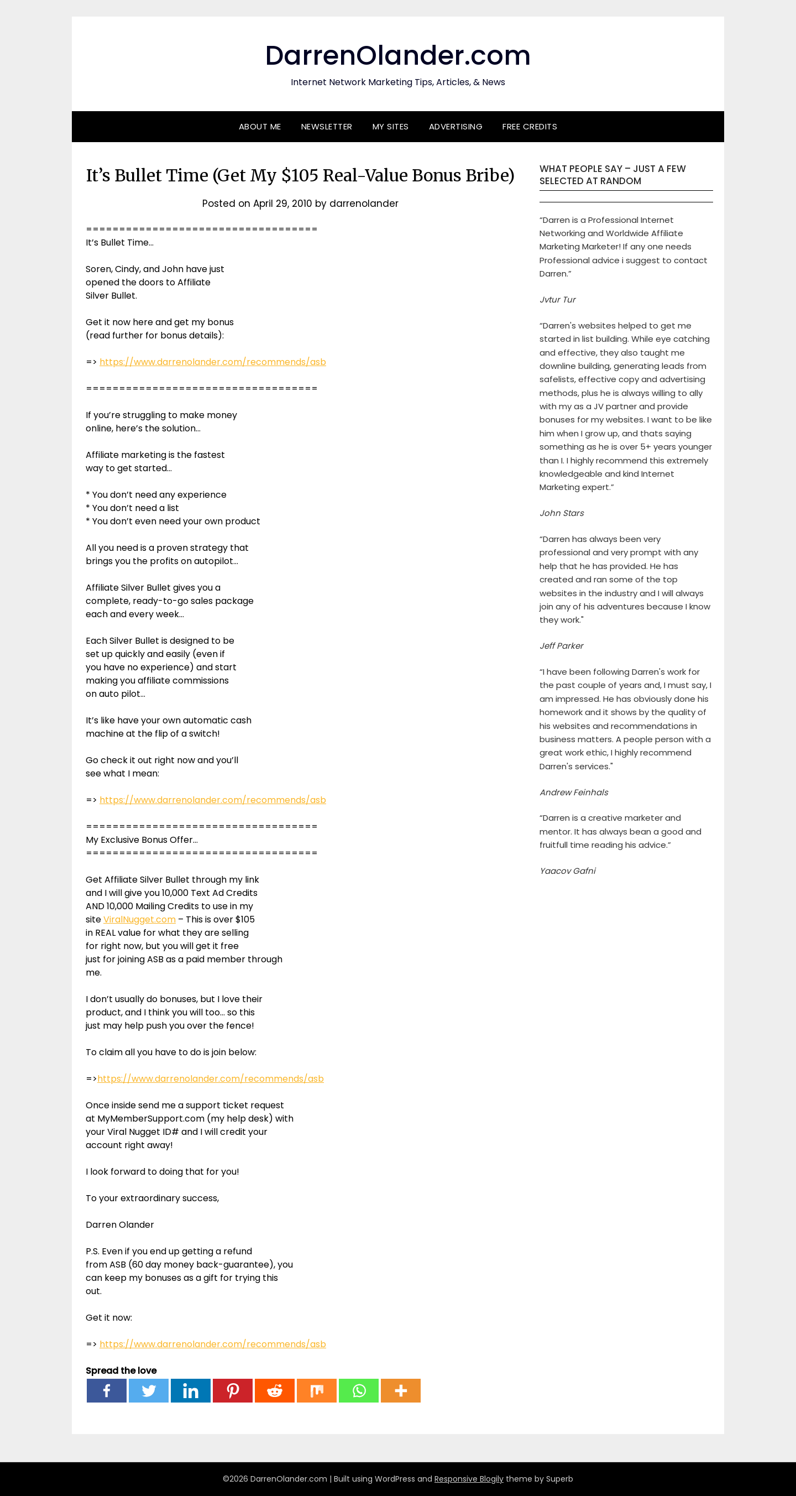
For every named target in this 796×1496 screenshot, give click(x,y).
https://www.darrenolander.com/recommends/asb (213, 362)
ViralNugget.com (139, 919)
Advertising (456, 126)
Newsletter (327, 126)
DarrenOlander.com (398, 55)
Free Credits (529, 126)
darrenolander (364, 203)
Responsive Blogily (469, 1478)
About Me (260, 126)
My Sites (391, 126)
